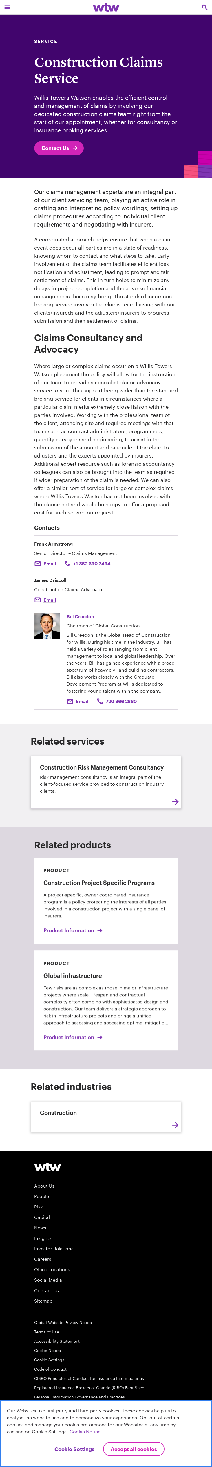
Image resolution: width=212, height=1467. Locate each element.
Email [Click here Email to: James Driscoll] (49, 599)
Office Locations (52, 1269)
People (41, 1196)
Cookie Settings (49, 1359)
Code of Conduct (50, 1368)
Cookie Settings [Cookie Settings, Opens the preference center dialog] (74, 1449)
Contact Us (60, 148)
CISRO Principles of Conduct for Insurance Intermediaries (89, 1378)
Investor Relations (54, 1248)
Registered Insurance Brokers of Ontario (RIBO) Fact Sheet (90, 1387)
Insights (43, 1238)
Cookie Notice (47, 1350)
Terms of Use (46, 1331)
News (40, 1227)
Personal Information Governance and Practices (79, 1396)
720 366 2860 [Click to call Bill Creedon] (121, 701)
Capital (42, 1217)
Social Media (48, 1280)
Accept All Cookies (134, 1449)
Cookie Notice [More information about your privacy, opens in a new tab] (85, 1431)
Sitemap (43, 1300)
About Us (44, 1185)
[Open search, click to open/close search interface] (205, 7)
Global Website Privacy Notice (63, 1322)
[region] (106, 1433)
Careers (42, 1259)
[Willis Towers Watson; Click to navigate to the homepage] (106, 7)
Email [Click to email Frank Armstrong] (50, 563)
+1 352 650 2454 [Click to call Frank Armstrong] (92, 563)
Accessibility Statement (57, 1341)
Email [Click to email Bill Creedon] (82, 701)
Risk (38, 1206)
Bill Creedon (80, 616)
